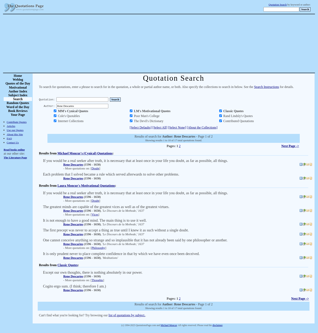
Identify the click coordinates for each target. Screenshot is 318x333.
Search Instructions (266, 87)
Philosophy (98, 247)
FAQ (9, 138)
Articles (11, 126)
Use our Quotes (15, 130)
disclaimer (217, 325)
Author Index (18, 91)
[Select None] (177, 127)
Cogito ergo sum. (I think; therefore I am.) (74, 286)
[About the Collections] (202, 127)
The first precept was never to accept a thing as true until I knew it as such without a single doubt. (116, 230)
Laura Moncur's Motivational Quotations (86, 185)
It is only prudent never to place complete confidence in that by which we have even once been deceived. (121, 254)
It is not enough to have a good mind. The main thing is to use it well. (95, 220)
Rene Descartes (73, 164)
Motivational (18, 87)
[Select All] (160, 127)
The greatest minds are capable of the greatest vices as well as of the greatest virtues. (106, 207)
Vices (94, 214)
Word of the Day (17, 107)
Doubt (95, 168)
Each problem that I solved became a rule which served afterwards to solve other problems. (111, 174)
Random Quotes (18, 103)
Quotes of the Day (17, 83)
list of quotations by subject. (127, 315)
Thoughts (97, 280)
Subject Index (18, 95)
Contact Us (13, 142)
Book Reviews (18, 111)
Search (18, 99)
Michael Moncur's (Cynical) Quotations (85, 153)
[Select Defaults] (141, 127)
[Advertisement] (173, 43)
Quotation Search (278, 4)
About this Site (15, 134)
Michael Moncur (169, 325)
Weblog (18, 79)
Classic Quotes (67, 265)
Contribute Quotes (17, 122)
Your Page (18, 114)
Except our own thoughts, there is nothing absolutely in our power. (92, 272)
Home (18, 75)
